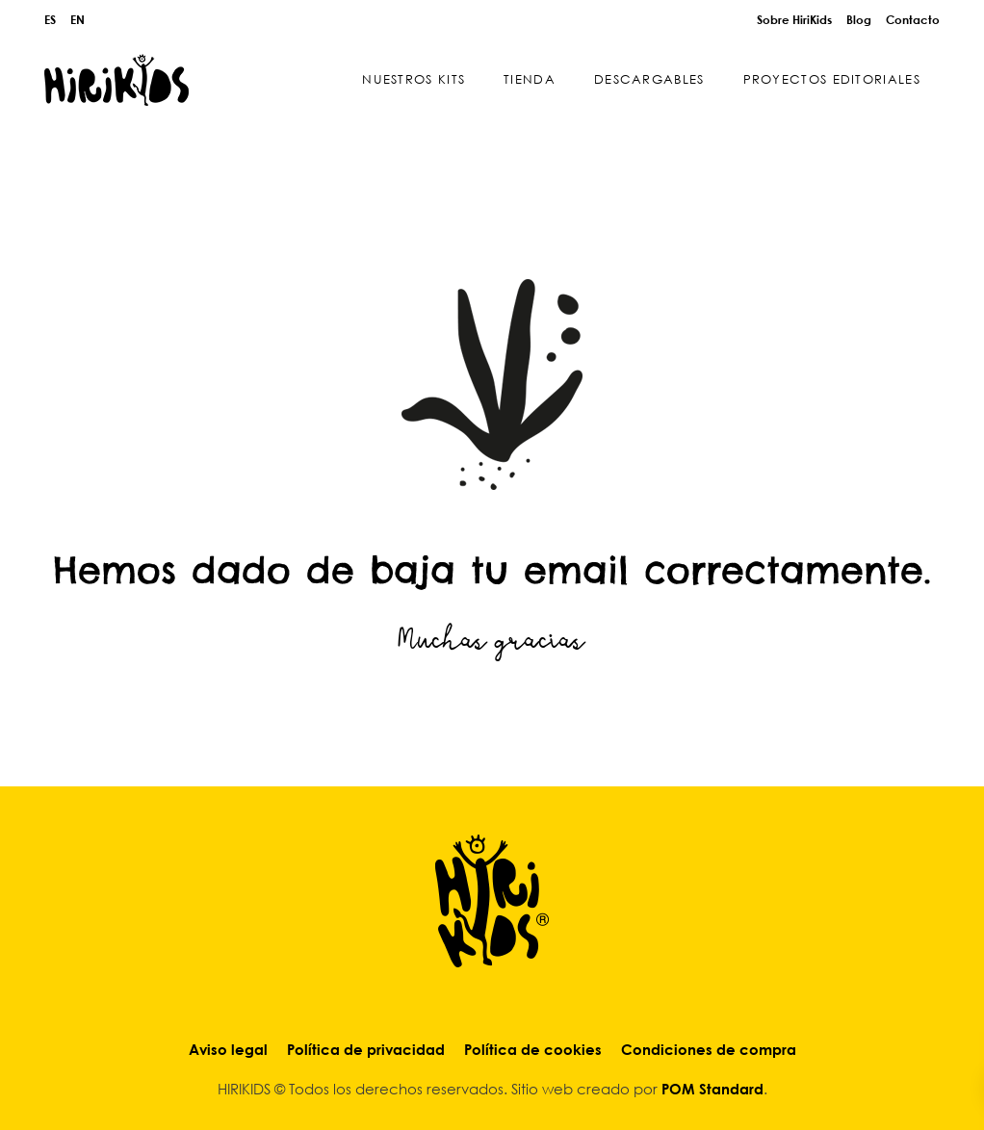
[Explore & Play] (116, 79)
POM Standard (712, 1088)
